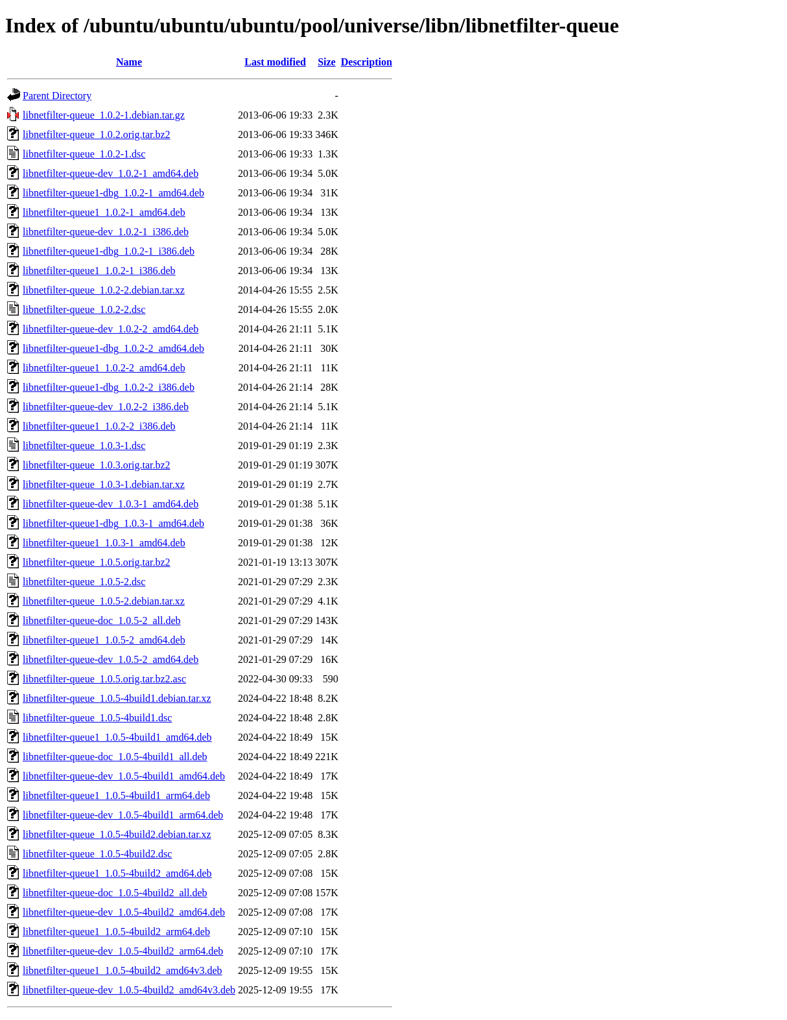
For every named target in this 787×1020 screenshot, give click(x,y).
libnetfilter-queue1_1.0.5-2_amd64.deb (104, 639)
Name (129, 61)
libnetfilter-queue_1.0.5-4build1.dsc (97, 717)
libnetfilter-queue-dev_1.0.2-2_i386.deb (106, 406)
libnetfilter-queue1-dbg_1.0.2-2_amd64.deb (113, 348)
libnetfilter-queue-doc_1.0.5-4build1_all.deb (115, 756)
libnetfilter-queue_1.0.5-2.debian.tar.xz (104, 601)
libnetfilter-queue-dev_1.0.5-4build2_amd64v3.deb (129, 989)
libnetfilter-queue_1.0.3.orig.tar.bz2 (96, 464)
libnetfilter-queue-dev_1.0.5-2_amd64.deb (110, 659)
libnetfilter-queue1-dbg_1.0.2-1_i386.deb (108, 251)
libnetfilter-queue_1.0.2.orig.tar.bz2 (96, 134)
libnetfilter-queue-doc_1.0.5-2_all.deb (102, 620)
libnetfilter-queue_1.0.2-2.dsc (84, 309)
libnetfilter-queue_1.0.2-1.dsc (84, 153)
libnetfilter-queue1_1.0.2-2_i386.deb (99, 426)
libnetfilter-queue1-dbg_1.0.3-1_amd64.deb (113, 523)
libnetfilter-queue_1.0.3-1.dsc (84, 445)
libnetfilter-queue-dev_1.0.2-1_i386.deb (106, 231)
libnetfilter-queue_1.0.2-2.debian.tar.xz (104, 290)
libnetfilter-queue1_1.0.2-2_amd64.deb (104, 367)
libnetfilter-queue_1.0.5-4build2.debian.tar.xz (117, 834)
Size (327, 61)
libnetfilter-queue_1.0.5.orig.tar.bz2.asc (104, 678)
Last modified (275, 61)
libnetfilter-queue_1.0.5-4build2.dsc (97, 853)
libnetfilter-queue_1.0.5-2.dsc (84, 581)
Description (366, 61)
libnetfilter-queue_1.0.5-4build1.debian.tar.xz (117, 698)
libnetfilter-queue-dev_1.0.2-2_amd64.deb (110, 328)
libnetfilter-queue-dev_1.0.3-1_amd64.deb (110, 503)
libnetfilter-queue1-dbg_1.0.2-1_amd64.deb (113, 192)
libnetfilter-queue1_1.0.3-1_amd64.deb (104, 542)
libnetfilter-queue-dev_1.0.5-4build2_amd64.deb (124, 912)
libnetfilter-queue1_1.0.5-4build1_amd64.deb (117, 737)
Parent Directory (57, 95)
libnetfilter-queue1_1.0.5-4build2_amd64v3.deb (122, 970)
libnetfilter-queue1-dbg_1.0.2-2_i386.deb (108, 387)
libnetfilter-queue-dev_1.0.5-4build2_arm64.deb (123, 950)
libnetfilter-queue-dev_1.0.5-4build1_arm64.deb (123, 814)
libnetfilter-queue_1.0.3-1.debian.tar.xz (104, 484)
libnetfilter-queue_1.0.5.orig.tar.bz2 (96, 562)
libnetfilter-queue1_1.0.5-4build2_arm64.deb (116, 931)
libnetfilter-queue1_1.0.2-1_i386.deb (99, 270)
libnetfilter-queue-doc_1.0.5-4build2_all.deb (115, 892)
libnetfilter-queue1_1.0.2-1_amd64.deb (104, 212)
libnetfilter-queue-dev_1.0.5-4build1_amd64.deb (124, 776)
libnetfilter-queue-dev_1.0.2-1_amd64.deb (110, 173)
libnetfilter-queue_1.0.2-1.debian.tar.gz (104, 115)
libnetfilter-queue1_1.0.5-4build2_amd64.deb (117, 873)
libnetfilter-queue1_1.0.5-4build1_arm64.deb (116, 795)
